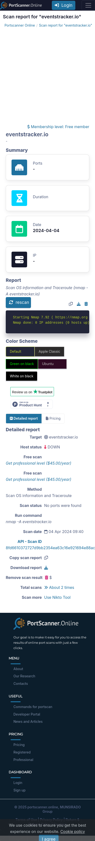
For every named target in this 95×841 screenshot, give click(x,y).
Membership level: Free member (58, 126)
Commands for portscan (32, 707)
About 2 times (59, 587)
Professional (23, 760)
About (18, 669)
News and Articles (27, 721)
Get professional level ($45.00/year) (38, 463)
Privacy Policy (51, 820)
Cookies (60, 824)
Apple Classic (49, 351)
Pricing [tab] (53, 418)
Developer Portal (26, 714)
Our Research (24, 676)
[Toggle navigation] (88, 5)
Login (63, 5)
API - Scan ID (30, 541)
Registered (22, 752)
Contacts (20, 683)
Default (15, 351)
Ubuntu (47, 364)
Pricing (19, 745)
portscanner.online (42, 807)
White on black (21, 376)
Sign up (19, 790)
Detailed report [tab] (24, 418)
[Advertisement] (45, 75)
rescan (19, 302)
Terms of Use (26, 820)
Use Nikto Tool (57, 597)
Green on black (22, 364)
